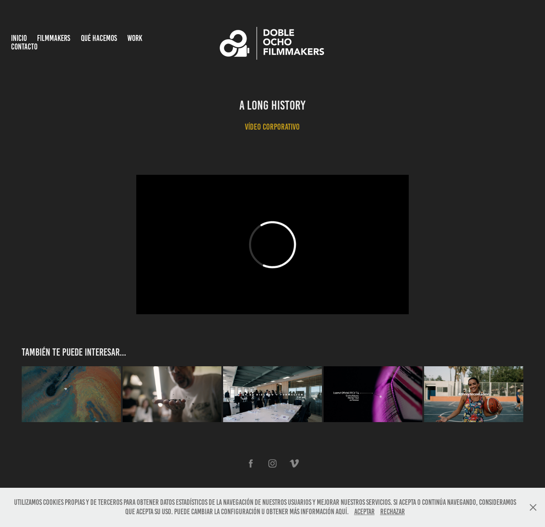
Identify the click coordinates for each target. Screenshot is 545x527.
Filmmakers (53, 38)
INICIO (19, 38)
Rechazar (392, 511)
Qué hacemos (99, 38)
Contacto (24, 46)
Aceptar (364, 511)
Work (134, 38)
